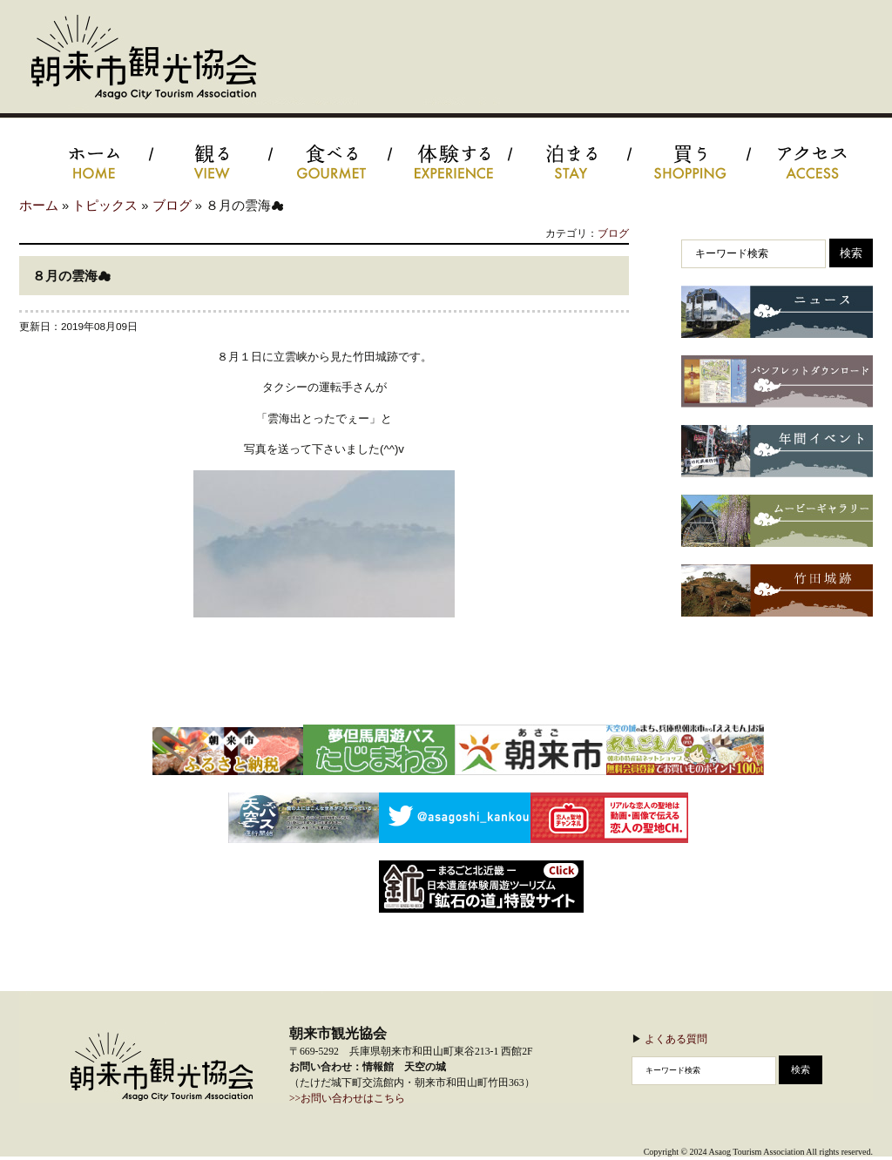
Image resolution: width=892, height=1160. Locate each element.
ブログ (172, 205)
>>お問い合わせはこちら (347, 1098)
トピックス (105, 205)
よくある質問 (676, 1038)
